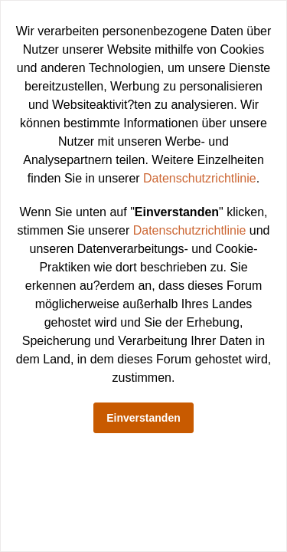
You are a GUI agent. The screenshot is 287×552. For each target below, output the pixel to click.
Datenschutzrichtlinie (199, 178)
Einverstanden (143, 418)
